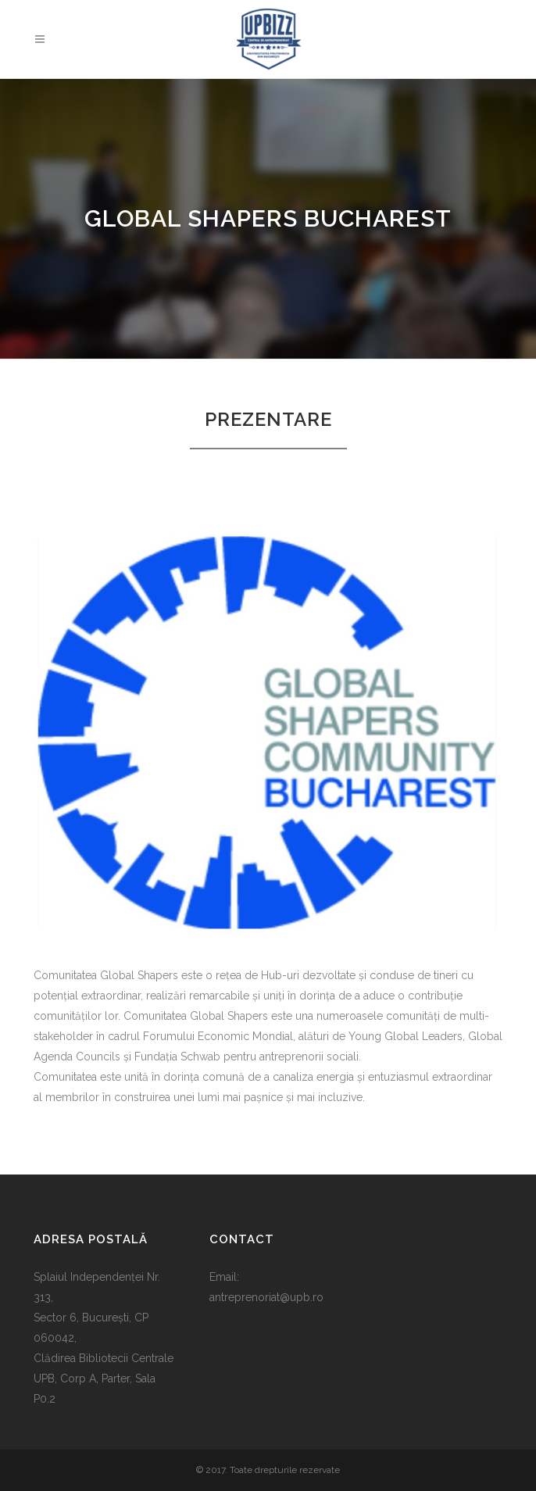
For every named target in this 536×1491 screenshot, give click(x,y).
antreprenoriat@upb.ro (266, 1297)
